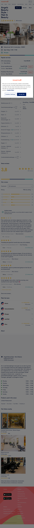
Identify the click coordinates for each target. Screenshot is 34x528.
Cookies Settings (10, 94)
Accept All (21, 94)
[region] (17, 87)
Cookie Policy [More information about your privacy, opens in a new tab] (10, 90)
